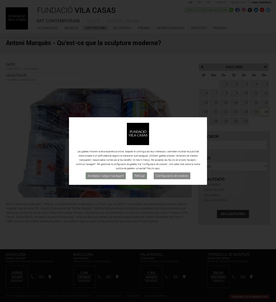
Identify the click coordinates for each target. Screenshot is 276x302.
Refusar (140, 176)
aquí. (157, 168)
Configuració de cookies (172, 176)
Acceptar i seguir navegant (106, 176)
